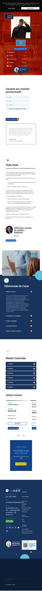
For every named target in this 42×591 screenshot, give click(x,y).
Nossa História (25, 529)
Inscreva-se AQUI (21, 464)
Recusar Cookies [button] (11, 8)
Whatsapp (9, 521)
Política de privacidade (27, 533)
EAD (21, 42)
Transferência (25, 510)
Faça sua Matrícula (20, 49)
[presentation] (15, 113)
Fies (23, 519)
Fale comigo (16, 236)
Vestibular (24, 504)
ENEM (23, 506)
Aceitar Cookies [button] (30, 8)
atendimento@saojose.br (15, 503)
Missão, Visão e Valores (27, 531)
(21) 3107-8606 (11, 497)
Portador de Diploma (26, 508)
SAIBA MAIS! (17, 424)
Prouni (23, 521)
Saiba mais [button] (33, 4)
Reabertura (24, 512)
